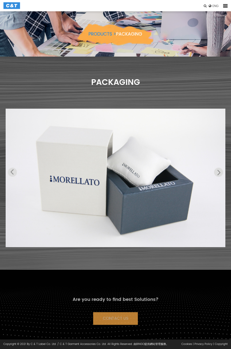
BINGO (140, 344)
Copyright (221, 344)
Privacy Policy (203, 344)
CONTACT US (115, 323)
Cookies (186, 344)
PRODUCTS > (102, 36)
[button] (12, 172)
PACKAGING (129, 36)
